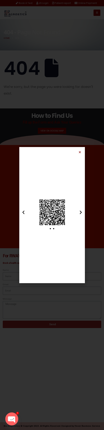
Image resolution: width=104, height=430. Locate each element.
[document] (52, 215)
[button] (79, 152)
